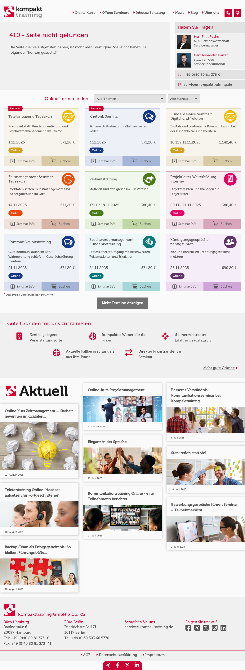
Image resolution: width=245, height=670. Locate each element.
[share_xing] (108, 665)
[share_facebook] (117, 665)
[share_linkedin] (137, 665)
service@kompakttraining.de (149, 627)
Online (15, 150)
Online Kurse (84, 13)
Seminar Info (23, 161)
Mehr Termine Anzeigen (122, 303)
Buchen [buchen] (60, 161)
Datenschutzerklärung (116, 655)
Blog (193, 13)
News (178, 13)
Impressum (153, 655)
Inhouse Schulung (149, 13)
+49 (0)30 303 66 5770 (90, 638)
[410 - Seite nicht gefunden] (228, 13)
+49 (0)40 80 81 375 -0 (30, 638)
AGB (85, 655)
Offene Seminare (114, 13)
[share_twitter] (127, 665)
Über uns (210, 13)
